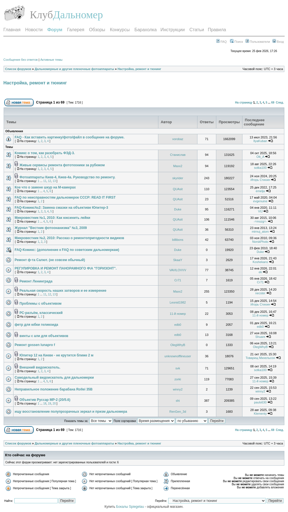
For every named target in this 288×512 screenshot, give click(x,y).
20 (54, 403)
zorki (177, 379)
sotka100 (260, 167)
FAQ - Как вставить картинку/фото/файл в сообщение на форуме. (69, 137)
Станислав (177, 154)
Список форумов (18, 69)
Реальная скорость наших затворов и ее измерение (62, 291)
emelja (260, 191)
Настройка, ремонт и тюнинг (139, 69)
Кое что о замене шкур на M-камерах (45, 187)
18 (44, 403)
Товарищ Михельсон (260, 358)
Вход (278, 41)
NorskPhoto (260, 241)
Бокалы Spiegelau (130, 507)
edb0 (177, 324)
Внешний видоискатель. (39, 367)
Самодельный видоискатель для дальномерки (54, 377)
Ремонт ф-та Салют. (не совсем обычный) (50, 260)
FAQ (221, 41)
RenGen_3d (177, 411)
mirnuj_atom (260, 231)
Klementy (260, 413)
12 (49, 181)
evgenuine (260, 201)
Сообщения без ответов (20, 59)
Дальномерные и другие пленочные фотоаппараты (74, 69)
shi (178, 400)
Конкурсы (120, 29)
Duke (177, 209)
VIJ (260, 211)
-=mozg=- (260, 221)
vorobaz (177, 139)
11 (44, 181)
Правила (217, 29)
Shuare (260, 336)
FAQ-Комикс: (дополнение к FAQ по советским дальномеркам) (67, 250)
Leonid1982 (178, 302)
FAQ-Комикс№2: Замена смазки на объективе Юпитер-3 (61, 208)
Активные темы (51, 59)
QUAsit (178, 189)
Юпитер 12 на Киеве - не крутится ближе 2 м (56, 355)
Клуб (41, 15)
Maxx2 (177, 166)
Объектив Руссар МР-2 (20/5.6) (44, 400)
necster (260, 293)
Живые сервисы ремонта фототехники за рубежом (62, 165)
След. (280, 102)
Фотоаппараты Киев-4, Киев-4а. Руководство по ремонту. (67, 177)
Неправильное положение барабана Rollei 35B (54, 389)
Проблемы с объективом (40, 304)
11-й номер (178, 313)
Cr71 (177, 280)
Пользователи (258, 41)
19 (49, 403)
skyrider (177, 178)
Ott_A (260, 156)
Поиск (236, 41)
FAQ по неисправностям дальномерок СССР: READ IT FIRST (65, 197)
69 (272, 102)
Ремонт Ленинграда (35, 281)
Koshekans (260, 262)
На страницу (244, 102)
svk (178, 368)
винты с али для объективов (43, 336)
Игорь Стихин (260, 179)
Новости (34, 29)
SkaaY (177, 260)
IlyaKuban (260, 141)
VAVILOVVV (177, 270)
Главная (12, 29)
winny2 (178, 389)
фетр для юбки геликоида (36, 325)
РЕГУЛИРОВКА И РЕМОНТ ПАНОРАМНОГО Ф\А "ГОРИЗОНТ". (65, 268)
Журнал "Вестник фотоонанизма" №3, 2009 (51, 228)
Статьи (197, 29)
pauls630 (260, 402)
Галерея (75, 29)
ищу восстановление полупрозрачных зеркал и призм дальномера (71, 412)
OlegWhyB (177, 345)
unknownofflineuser (178, 356)
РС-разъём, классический (40, 313)
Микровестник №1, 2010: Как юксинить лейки (52, 218)
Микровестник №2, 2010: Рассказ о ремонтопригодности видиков (69, 238)
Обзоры (97, 29)
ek (260, 272)
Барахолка (145, 29)
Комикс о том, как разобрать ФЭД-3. (45, 153)
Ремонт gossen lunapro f (35, 345)
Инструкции (172, 29)
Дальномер (78, 15)
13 (54, 181)
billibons (177, 239)
